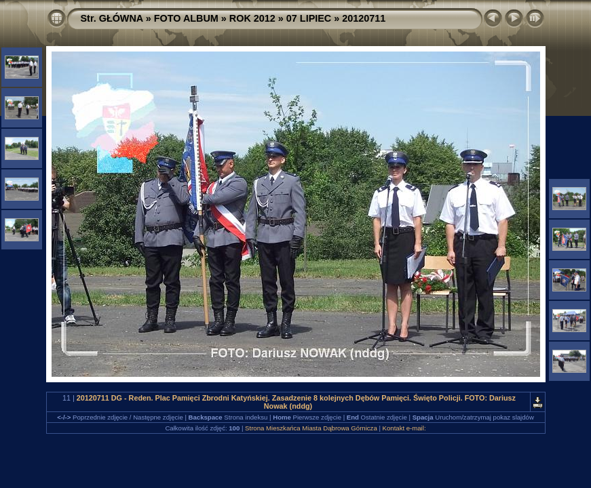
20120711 (363, 18)
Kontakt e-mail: (404, 428)
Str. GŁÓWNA (112, 18)
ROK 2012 (252, 18)
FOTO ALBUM (186, 18)
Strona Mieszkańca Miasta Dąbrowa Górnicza (311, 428)
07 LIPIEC (308, 18)
